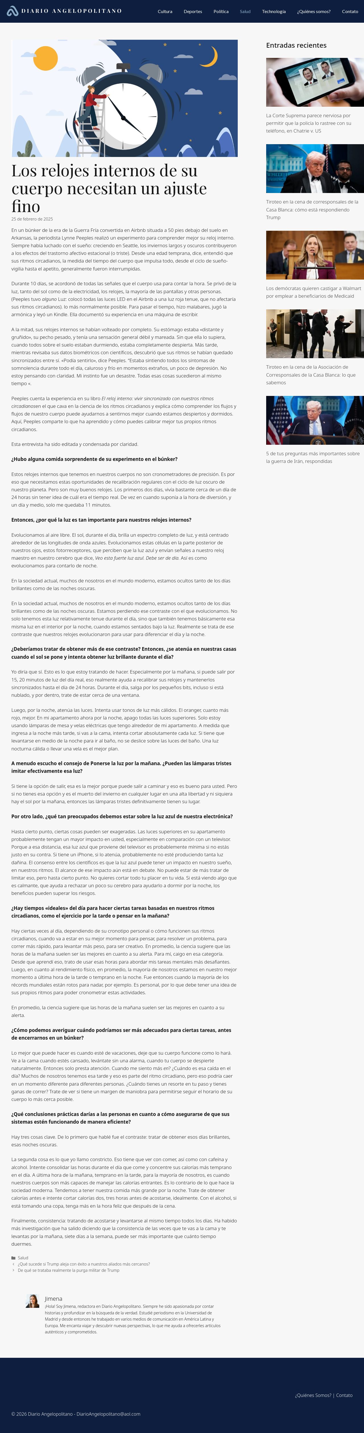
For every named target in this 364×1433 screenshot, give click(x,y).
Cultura (165, 11)
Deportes (193, 11)
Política (221, 11)
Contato (350, 11)
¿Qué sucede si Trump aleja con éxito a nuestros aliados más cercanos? (84, 1264)
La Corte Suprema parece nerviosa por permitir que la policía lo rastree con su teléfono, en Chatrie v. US (308, 123)
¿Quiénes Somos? (313, 1395)
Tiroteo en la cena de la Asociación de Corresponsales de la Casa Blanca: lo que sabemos (311, 374)
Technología (274, 11)
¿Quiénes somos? (314, 11)
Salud (245, 11)
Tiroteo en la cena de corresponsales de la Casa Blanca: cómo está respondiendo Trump (312, 209)
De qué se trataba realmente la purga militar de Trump (68, 1270)
